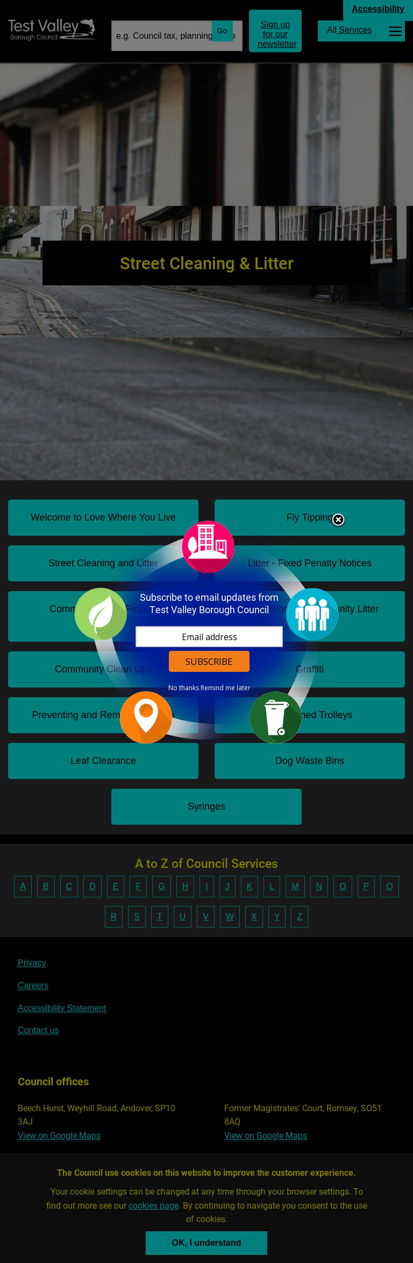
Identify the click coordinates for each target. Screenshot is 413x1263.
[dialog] (206, 632)
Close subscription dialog (338, 521)
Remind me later (226, 688)
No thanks (183, 688)
